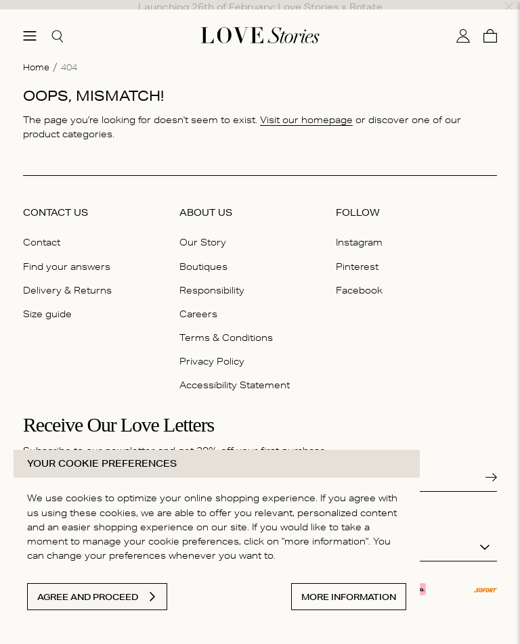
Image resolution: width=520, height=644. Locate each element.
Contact (41, 229)
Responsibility (211, 276)
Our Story (202, 229)
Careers (198, 300)
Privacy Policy (211, 348)
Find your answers (66, 252)
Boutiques (203, 252)
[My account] (463, 22)
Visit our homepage (306, 106)
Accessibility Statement (234, 371)
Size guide (47, 300)
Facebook (359, 276)
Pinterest (357, 252)
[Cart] (490, 22)
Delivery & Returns (67, 276)
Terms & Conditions (226, 324)
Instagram (359, 229)
